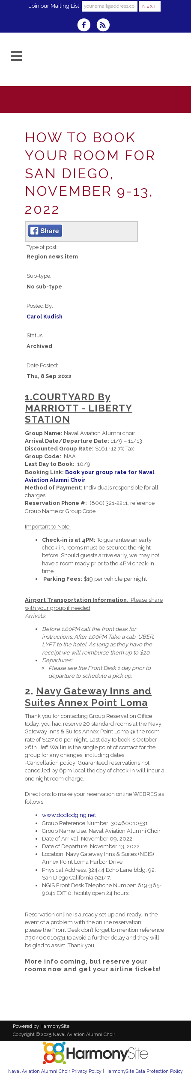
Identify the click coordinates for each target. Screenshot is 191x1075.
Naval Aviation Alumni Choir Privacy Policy (54, 1071)
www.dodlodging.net (69, 815)
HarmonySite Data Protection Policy (144, 1071)
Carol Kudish (45, 316)
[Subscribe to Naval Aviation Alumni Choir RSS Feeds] (105, 26)
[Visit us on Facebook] (86, 26)
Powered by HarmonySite (41, 1026)
